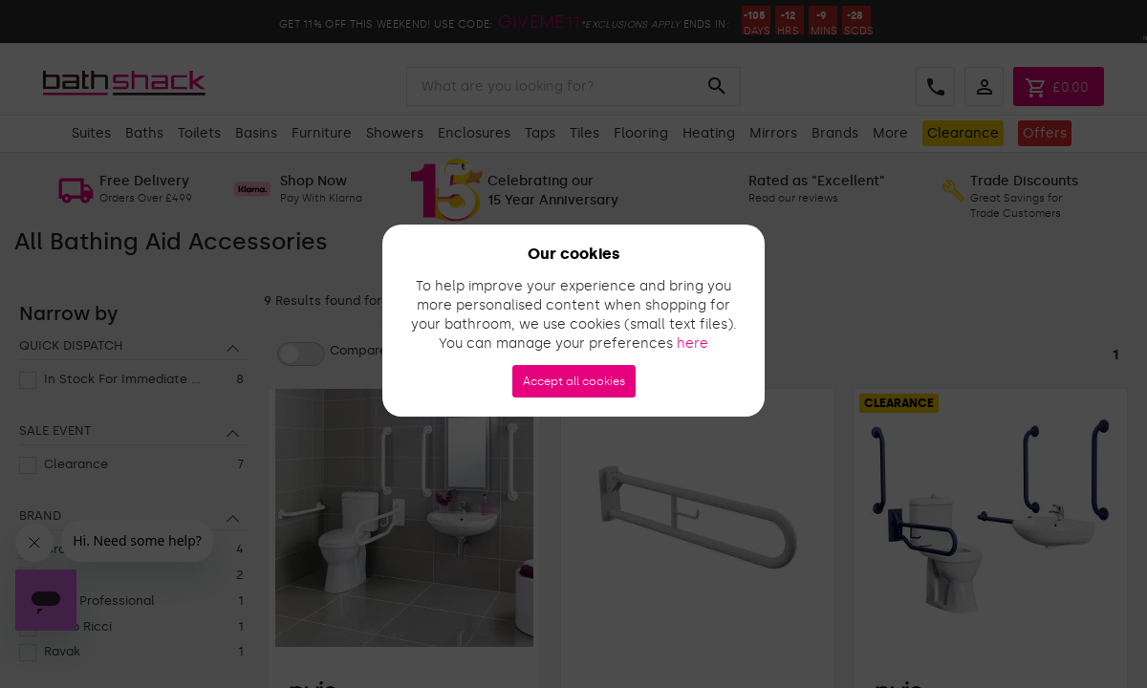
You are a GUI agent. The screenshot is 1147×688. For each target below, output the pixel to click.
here (692, 343)
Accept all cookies (574, 381)
